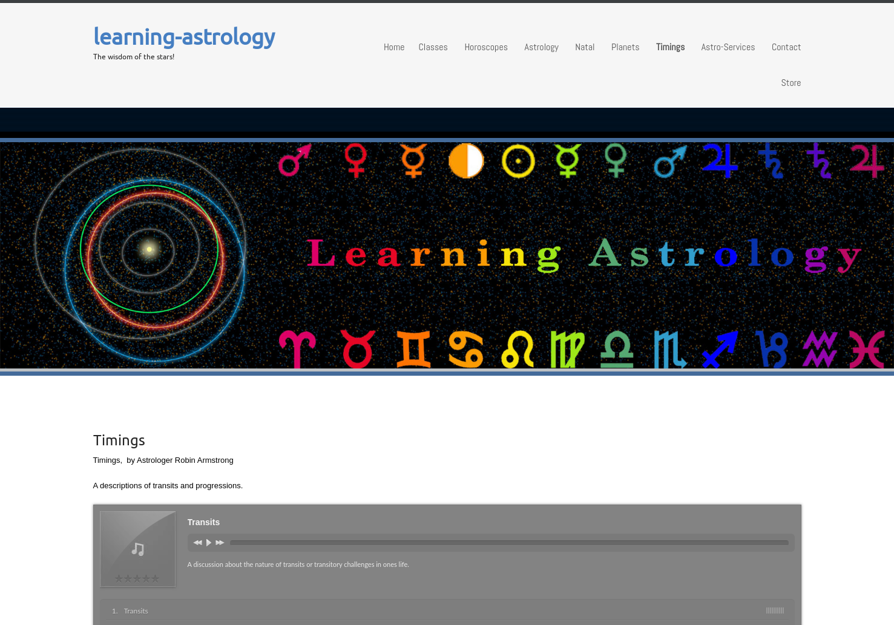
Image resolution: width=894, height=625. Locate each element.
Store (791, 82)
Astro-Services (728, 47)
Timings (670, 47)
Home (394, 47)
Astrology (541, 47)
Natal (584, 47)
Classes (432, 47)
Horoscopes (486, 47)
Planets (625, 47)
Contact (786, 47)
